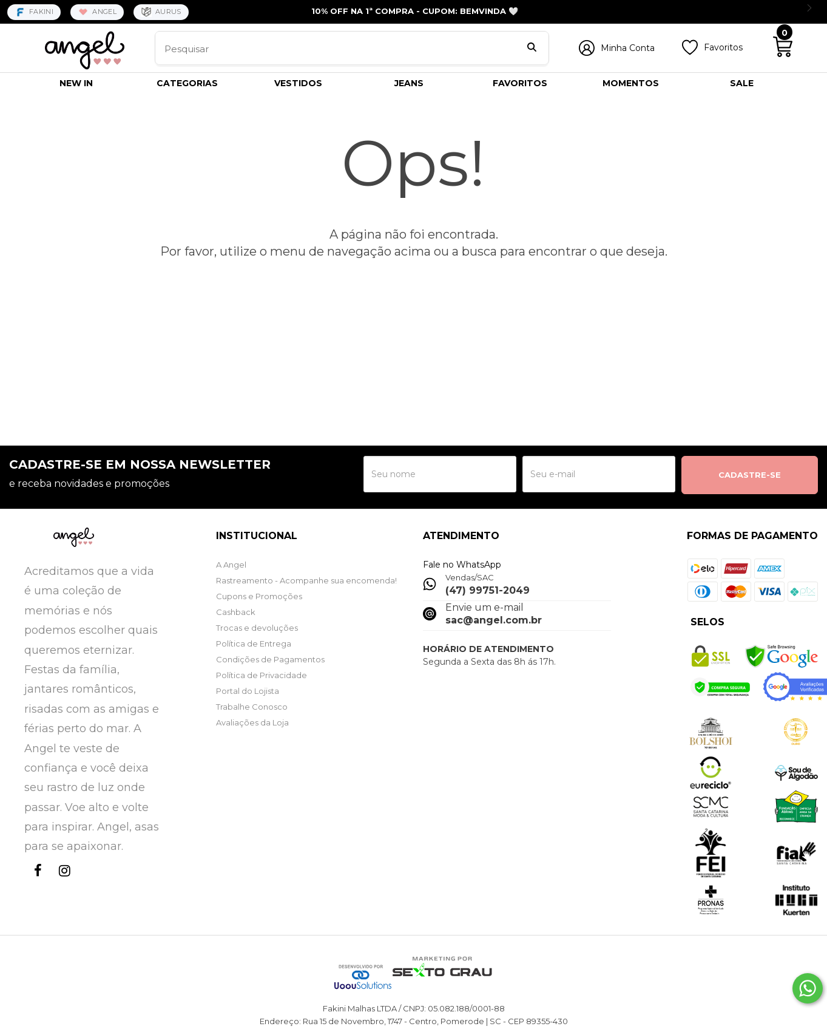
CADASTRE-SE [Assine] (749, 475)
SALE (742, 83)
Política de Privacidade (261, 675)
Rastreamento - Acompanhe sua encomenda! (306, 580)
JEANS (409, 83)
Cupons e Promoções (259, 596)
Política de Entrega (253, 643)
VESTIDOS (298, 83)
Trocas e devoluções (257, 628)
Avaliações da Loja (252, 722)
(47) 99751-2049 (487, 590)
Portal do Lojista (247, 691)
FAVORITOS (520, 83)
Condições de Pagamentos (270, 659)
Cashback (235, 612)
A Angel (231, 564)
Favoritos (723, 47)
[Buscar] (532, 49)
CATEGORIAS (187, 83)
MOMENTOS (631, 83)
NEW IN (76, 83)
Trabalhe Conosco (252, 706)
